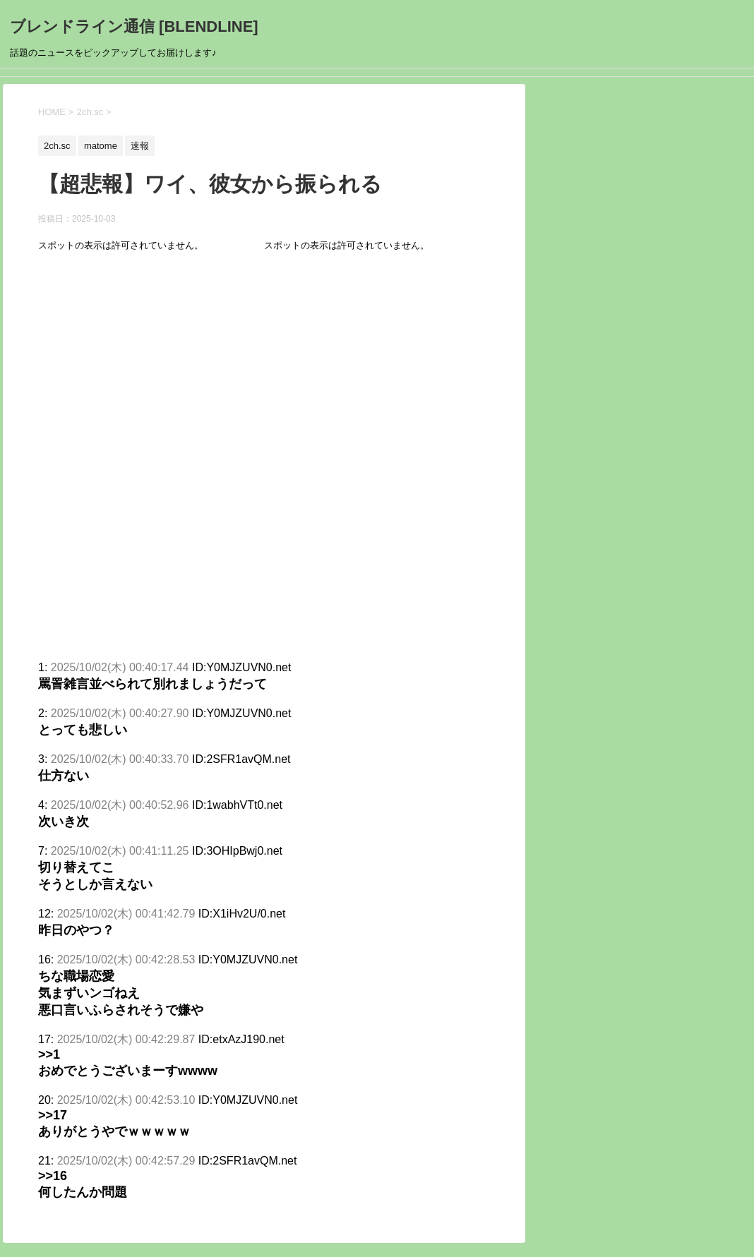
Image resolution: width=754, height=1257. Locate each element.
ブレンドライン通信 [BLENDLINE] (134, 26)
